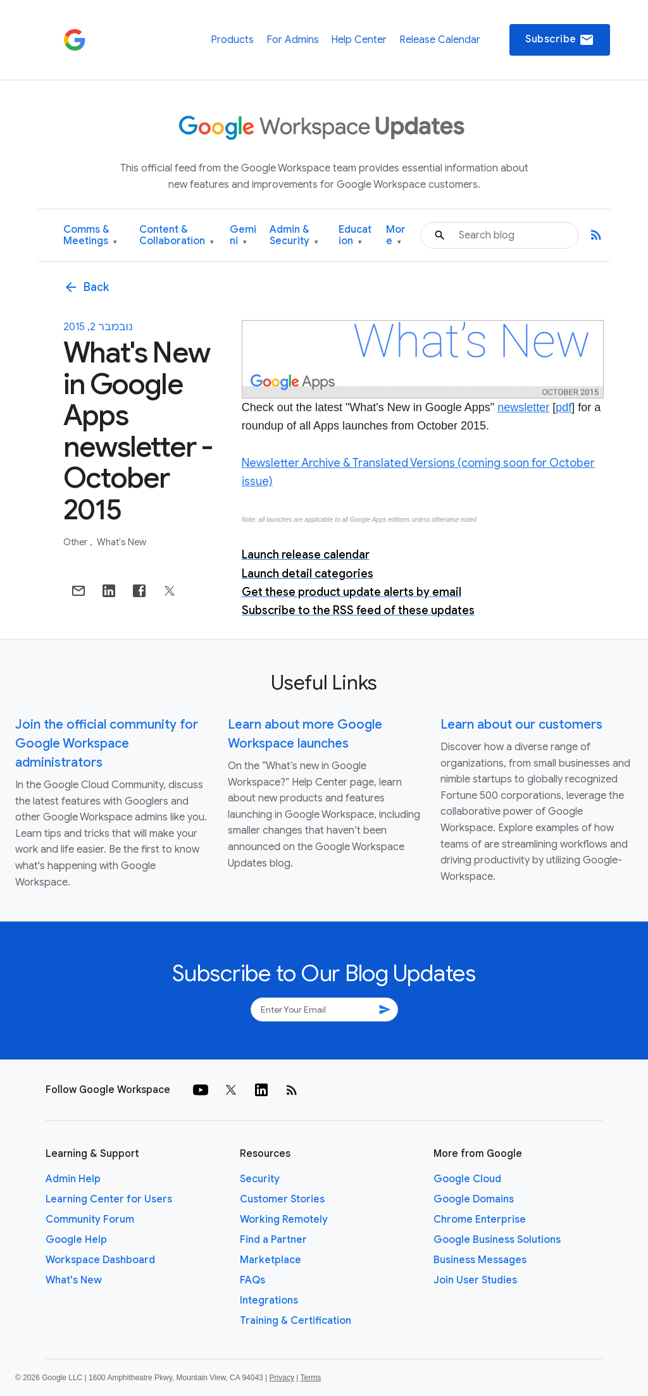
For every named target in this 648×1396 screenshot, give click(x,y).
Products (232, 40)
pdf (563, 407)
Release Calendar (439, 40)
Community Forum (90, 1219)
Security (260, 1179)
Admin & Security (294, 235)
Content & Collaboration (176, 235)
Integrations (269, 1300)
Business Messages (479, 1260)
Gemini (243, 235)
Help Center (359, 40)
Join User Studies (475, 1280)
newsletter (523, 407)
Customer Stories (282, 1199)
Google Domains (473, 1199)
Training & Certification (295, 1320)
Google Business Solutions (497, 1239)
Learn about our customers (521, 724)
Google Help (76, 1239)
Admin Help (73, 1179)
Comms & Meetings (90, 235)
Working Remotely (284, 1219)
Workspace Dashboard (100, 1260)
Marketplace (270, 1260)
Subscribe (559, 39)
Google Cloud (467, 1179)
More (396, 235)
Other (76, 542)
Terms (310, 1377)
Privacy (282, 1377)
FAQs (252, 1280)
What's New (121, 542)
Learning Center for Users (109, 1199)
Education (355, 235)
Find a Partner (273, 1239)
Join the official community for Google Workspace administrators (106, 743)
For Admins (292, 40)
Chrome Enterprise (479, 1219)
